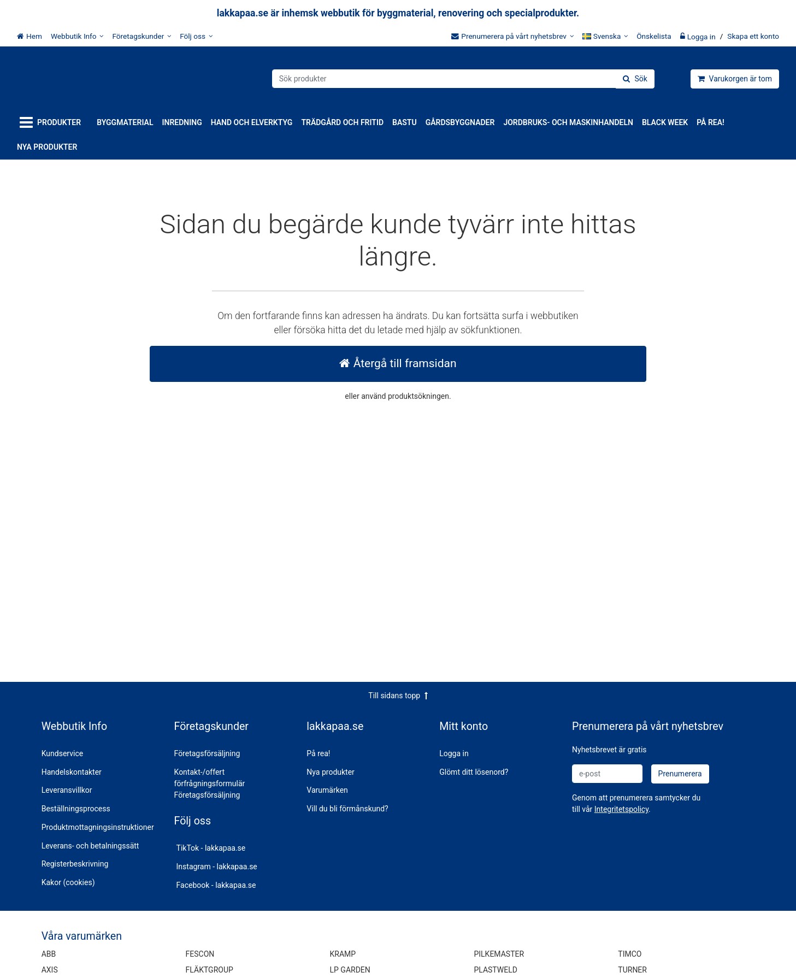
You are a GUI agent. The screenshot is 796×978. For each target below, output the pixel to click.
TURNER (632, 969)
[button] (621, 809)
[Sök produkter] (463, 78)
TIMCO (629, 954)
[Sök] (635, 79)
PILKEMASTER (499, 954)
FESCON (200, 954)
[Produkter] (52, 122)
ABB (49, 954)
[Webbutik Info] (77, 36)
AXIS (50, 969)
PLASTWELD (495, 969)
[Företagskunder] (141, 36)
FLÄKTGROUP (209, 969)
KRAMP (343, 954)
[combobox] (463, 78)
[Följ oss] (196, 36)
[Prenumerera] (680, 773)
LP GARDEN (350, 969)
